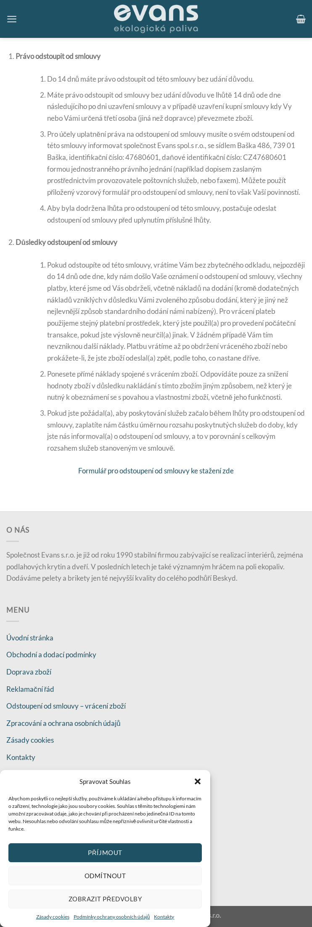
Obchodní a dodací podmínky (51, 654)
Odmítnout (105, 875)
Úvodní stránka (29, 637)
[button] (197, 781)
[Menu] (11, 19)
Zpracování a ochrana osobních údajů (63, 723)
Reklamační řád (30, 689)
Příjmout (105, 852)
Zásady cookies (52, 917)
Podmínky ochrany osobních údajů (112, 917)
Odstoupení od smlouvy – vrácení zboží (66, 705)
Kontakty (164, 917)
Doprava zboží (28, 671)
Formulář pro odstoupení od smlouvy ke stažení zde (156, 470)
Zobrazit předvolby (105, 899)
